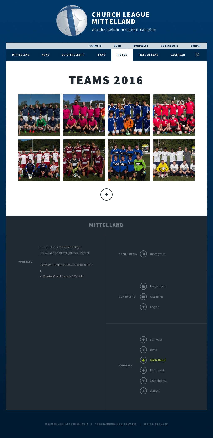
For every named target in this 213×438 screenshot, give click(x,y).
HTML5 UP (161, 424)
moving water (126, 424)
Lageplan (178, 54)
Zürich (196, 45)
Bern (117, 45)
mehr (106, 194)
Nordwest (141, 45)
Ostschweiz (169, 45)
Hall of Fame (149, 54)
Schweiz (95, 45)
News (45, 54)
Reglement (158, 286)
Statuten (156, 297)
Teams (100, 54)
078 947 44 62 (48, 253)
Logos (154, 307)
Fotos (122, 54)
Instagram (158, 254)
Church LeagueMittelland (121, 18)
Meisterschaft (73, 54)
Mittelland (21, 54)
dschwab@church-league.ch (73, 253)
